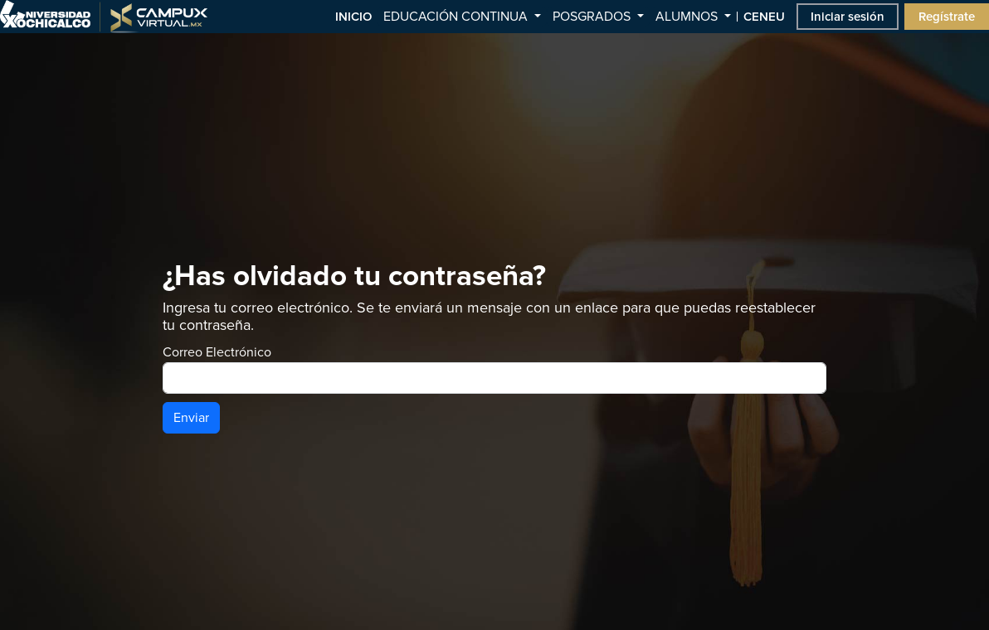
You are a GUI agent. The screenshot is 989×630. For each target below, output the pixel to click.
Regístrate (946, 16)
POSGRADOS (593, 16)
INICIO (353, 17)
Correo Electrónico (217, 352)
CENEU (764, 17)
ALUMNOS (688, 16)
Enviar (191, 418)
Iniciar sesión (847, 16)
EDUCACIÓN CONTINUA (457, 16)
